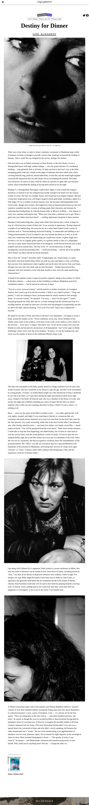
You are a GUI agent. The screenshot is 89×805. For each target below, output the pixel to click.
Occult (29, 19)
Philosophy (54, 19)
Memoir (49, 15)
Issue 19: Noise (42, 15)
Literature (41, 19)
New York (47, 19)
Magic (59, 19)
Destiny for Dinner (44, 25)
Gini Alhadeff (44, 34)
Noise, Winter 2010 (15, 765)
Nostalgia (35, 19)
